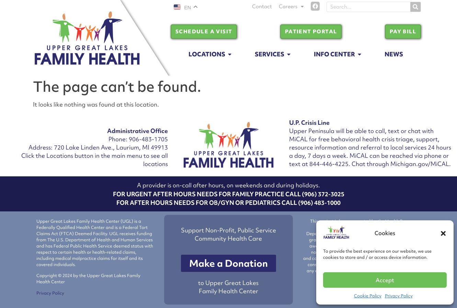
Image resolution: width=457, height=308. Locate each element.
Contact (262, 6)
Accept (385, 280)
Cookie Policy (367, 296)
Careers (291, 6)
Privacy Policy (399, 296)
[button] (443, 233)
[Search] (415, 7)
